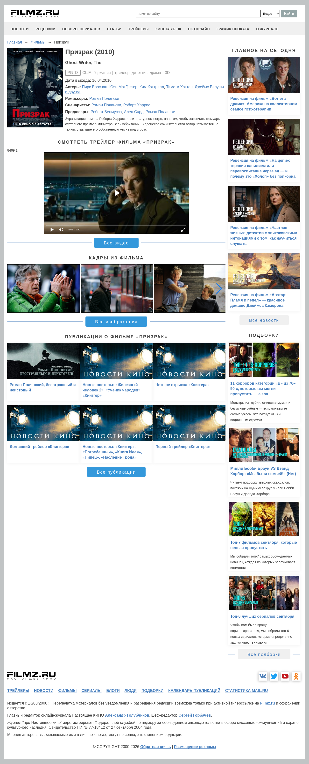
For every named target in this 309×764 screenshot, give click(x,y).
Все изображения (116, 321)
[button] (219, 288)
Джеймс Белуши (209, 87)
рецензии (45, 29)
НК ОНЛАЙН (199, 29)
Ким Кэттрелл (152, 87)
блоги (112, 691)
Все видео (116, 243)
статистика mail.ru (246, 691)
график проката (233, 29)
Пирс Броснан (94, 87)
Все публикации (116, 472)
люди (131, 691)
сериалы (91, 691)
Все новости (264, 320)
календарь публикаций (194, 691)
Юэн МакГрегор (123, 87)
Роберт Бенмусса (106, 112)
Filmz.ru (267, 703)
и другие (72, 92)
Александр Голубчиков (127, 715)
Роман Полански (104, 98)
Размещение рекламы (195, 747)
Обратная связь (155, 747)
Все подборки (264, 654)
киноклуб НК (168, 29)
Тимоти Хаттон (179, 87)
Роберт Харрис (136, 105)
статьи (114, 29)
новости (20, 29)
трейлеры (138, 29)
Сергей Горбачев (194, 715)
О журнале (267, 29)
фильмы (67, 691)
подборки (152, 691)
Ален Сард (134, 112)
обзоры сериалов (81, 29)
